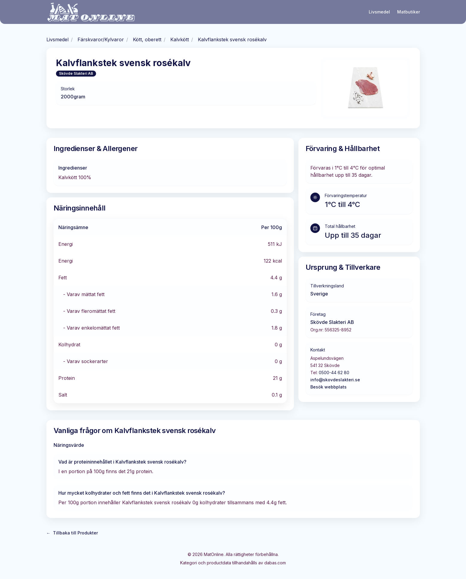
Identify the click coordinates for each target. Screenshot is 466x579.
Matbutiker (408, 11)
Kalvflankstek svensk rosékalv (232, 39)
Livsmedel (379, 11)
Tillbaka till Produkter (72, 533)
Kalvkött (179, 39)
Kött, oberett (147, 39)
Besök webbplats (328, 386)
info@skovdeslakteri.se (335, 379)
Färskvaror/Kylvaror (101, 39)
